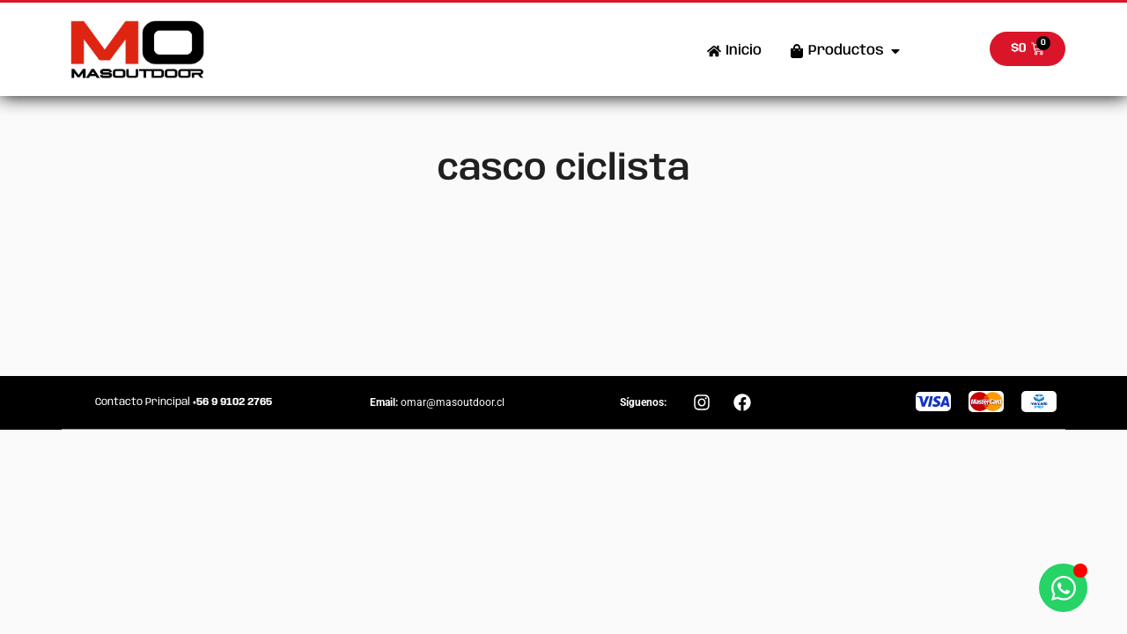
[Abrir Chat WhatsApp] (1063, 588)
